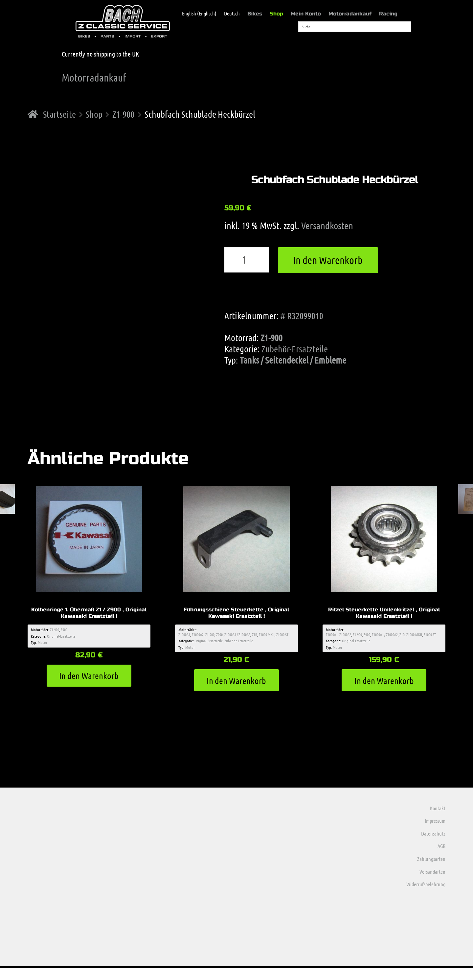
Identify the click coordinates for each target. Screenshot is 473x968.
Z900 (64, 630)
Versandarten (432, 873)
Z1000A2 (198, 635)
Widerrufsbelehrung (425, 886)
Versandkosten (327, 225)
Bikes (254, 14)
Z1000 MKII (267, 635)
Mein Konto (306, 14)
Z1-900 (123, 114)
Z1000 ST (282, 635)
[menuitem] (195, 13)
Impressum (435, 822)
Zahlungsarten (431, 861)
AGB (441, 848)
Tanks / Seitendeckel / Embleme (293, 360)
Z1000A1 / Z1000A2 (237, 635)
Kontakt (437, 810)
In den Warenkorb (328, 259)
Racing (388, 14)
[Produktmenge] (246, 260)
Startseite (59, 114)
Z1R (254, 635)
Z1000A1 (184, 635)
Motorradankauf (350, 14)
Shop (276, 14)
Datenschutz (433, 835)
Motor (42, 643)
